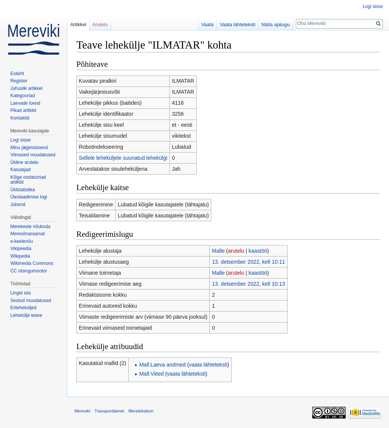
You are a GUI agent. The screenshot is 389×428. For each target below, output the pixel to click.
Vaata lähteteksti (237, 24)
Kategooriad (22, 95)
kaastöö (257, 251)
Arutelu (100, 24)
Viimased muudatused (32, 154)
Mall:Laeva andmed (162, 365)
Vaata (207, 24)
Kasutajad (20, 169)
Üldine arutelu (24, 162)
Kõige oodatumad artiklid (28, 180)
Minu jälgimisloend (29, 147)
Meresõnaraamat (27, 233)
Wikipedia (20, 256)
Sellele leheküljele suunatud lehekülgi (123, 158)
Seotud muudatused (30, 300)
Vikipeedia (20, 248)
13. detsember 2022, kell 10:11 (248, 262)
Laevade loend (25, 103)
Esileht (17, 73)
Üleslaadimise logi (28, 197)
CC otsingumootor (28, 271)
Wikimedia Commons (31, 263)
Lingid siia (20, 293)
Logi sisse (373, 6)
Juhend (17, 204)
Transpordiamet (109, 411)
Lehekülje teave (26, 315)
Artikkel (78, 24)
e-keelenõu (21, 241)
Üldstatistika (22, 189)
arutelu (236, 251)
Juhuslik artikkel (26, 88)
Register (18, 80)
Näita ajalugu (275, 24)
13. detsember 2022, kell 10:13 (248, 284)
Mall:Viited (151, 374)
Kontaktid (19, 118)
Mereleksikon (140, 411)
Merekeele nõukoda (30, 226)
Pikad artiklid (23, 110)
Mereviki (82, 411)
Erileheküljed (23, 307)
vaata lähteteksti (208, 365)
